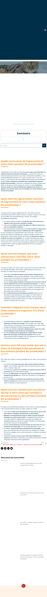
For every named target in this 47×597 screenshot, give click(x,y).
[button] (45, 30)
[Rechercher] (44, 145)
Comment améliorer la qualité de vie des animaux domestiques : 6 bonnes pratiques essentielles (32, 557)
